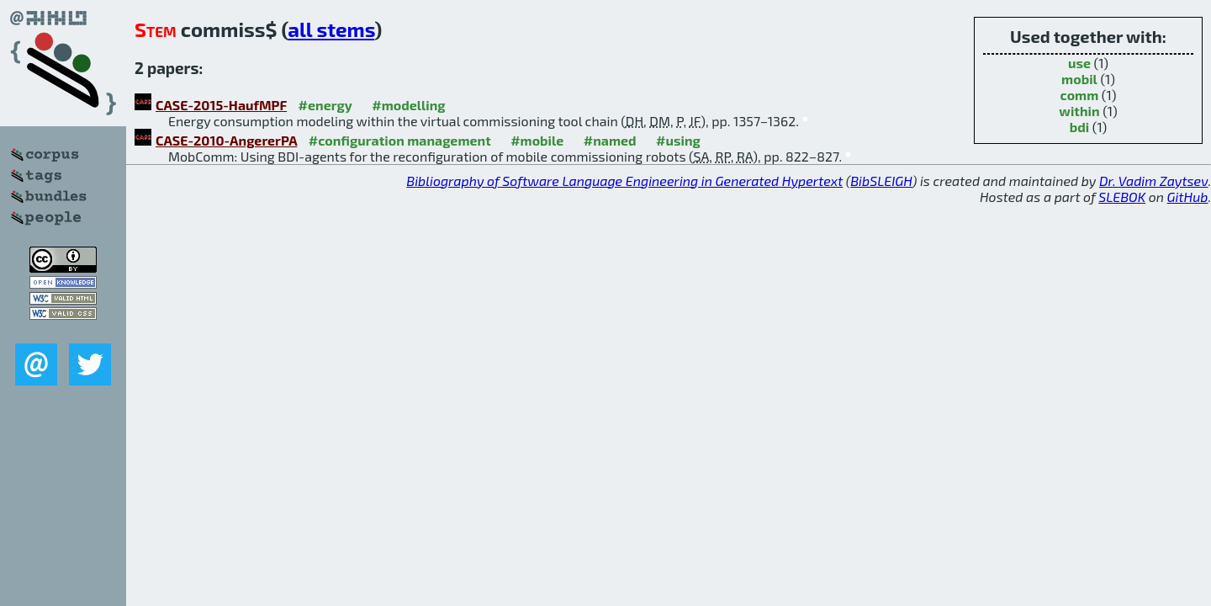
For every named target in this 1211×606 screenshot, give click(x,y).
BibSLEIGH (881, 181)
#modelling (408, 105)
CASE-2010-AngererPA (226, 140)
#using (678, 140)
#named (610, 140)
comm (1079, 95)
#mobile (536, 140)
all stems (331, 29)
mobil (1079, 79)
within (1079, 111)
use (1079, 63)
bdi (1079, 127)
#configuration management (400, 140)
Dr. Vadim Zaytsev (1153, 181)
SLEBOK (1121, 197)
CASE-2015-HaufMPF (221, 105)
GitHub (1187, 197)
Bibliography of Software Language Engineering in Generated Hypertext (624, 181)
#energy (325, 105)
